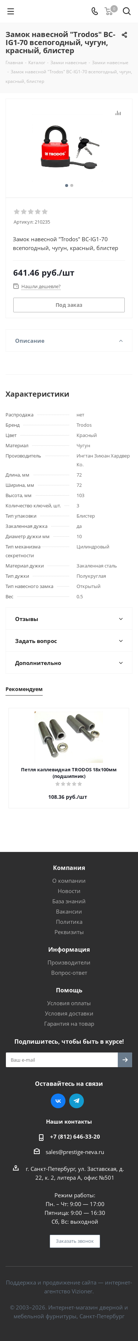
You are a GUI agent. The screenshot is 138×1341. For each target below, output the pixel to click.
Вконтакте (58, 1101)
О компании (69, 880)
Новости (69, 890)
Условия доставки (69, 1013)
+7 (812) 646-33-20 (75, 1136)
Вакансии (69, 911)
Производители (69, 962)
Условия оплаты (69, 1003)
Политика (69, 921)
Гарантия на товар (69, 1023)
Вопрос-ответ (69, 972)
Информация (69, 949)
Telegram (76, 1101)
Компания (69, 868)
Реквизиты (69, 932)
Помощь (69, 990)
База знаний (69, 901)
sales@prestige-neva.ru (75, 1152)
